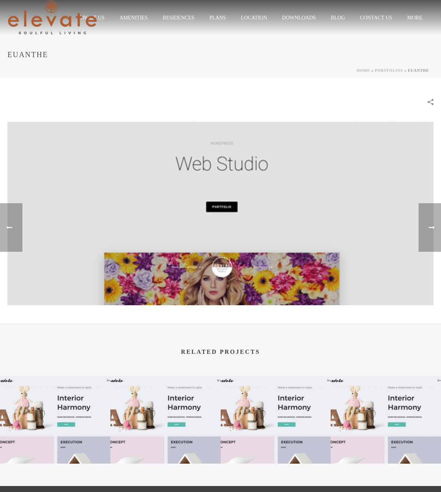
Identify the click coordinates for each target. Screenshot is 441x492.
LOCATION (254, 18)
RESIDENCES (179, 18)
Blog (338, 18)
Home (363, 70)
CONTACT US (376, 18)
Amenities (133, 18)
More (414, 18)
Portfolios (389, 70)
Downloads (299, 18)
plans (217, 18)
